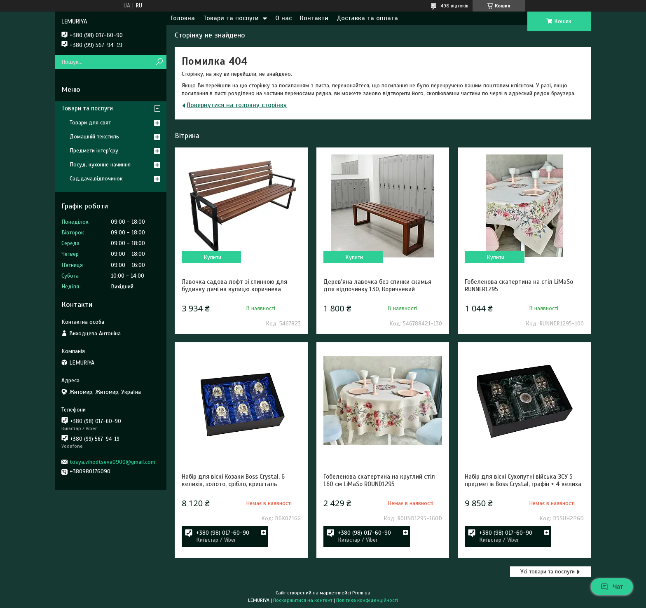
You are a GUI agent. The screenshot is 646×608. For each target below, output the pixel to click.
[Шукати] (159, 62)
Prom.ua (361, 593)
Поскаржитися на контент (302, 600)
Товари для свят (90, 122)
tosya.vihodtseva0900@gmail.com (112, 461)
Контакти (314, 18)
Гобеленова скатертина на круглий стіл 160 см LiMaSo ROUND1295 (379, 480)
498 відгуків (454, 6)
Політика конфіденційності (367, 600)
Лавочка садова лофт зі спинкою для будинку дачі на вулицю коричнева (234, 285)
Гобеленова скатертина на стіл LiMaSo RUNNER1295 (519, 285)
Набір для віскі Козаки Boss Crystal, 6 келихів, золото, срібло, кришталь (233, 480)
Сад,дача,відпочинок (96, 178)
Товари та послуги (231, 18)
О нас (283, 18)
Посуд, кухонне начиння (100, 164)
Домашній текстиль (94, 136)
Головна (183, 18)
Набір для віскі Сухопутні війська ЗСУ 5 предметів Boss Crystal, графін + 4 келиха (523, 480)
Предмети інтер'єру (94, 150)
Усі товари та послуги (547, 571)
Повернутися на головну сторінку (237, 105)
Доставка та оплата (367, 18)
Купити (212, 257)
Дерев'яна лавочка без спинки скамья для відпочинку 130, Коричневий (377, 285)
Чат (612, 586)
